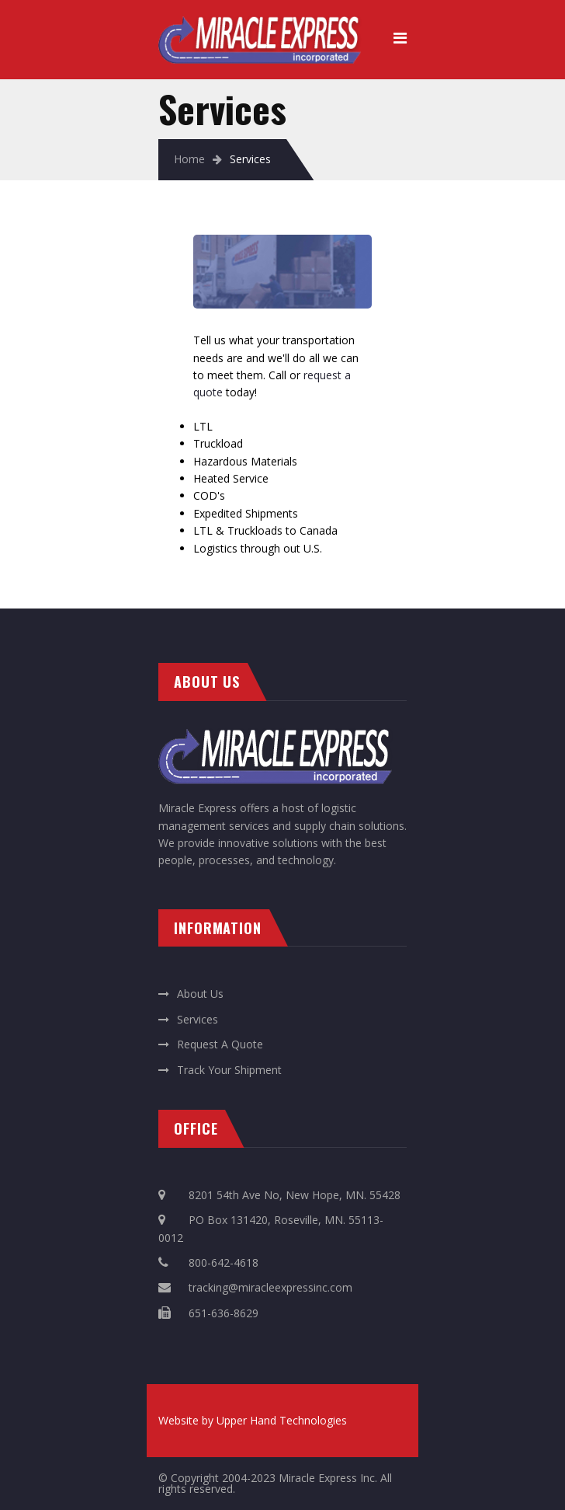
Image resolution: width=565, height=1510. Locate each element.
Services (197, 1019)
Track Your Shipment (229, 1069)
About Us (200, 993)
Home (189, 159)
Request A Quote (220, 1044)
